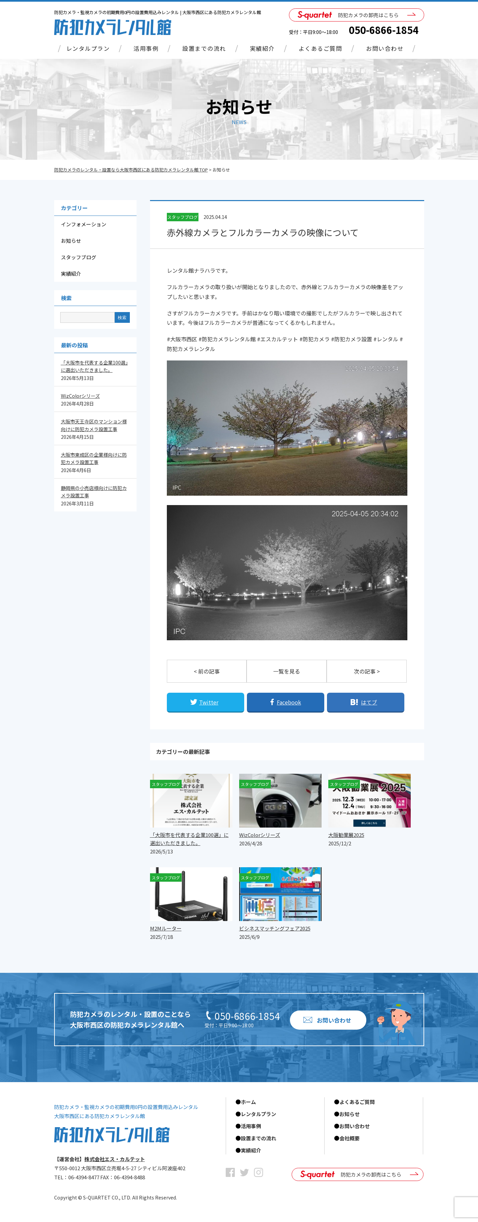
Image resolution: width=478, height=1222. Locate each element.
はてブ (369, 702)
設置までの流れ (204, 48)
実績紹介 (262, 48)
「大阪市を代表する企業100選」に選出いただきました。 (94, 366)
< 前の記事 (207, 671)
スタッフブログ (78, 257)
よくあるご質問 (320, 48)
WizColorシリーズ (80, 395)
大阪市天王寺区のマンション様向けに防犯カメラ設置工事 (94, 425)
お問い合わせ (384, 48)
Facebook (289, 702)
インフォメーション (83, 224)
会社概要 (349, 1138)
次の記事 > (367, 671)
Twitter (208, 702)
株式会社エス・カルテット (114, 1158)
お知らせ (71, 240)
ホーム (248, 1101)
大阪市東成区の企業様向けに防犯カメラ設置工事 (94, 458)
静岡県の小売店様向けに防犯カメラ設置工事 (94, 492)
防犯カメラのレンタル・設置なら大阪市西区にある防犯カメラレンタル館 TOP (131, 169)
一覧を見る (286, 671)
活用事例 (146, 48)
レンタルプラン (88, 48)
